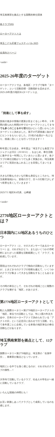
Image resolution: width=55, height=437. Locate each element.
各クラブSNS (7, 24)
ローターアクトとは (10, 33)
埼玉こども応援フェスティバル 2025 (19, 43)
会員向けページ (8, 52)
